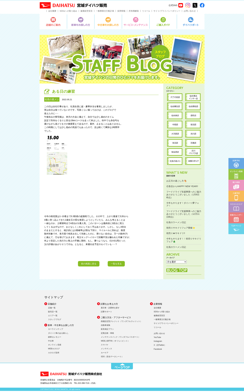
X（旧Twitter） (160, 346)
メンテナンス (106, 350)
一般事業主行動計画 (105, 12)
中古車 (51, 342)
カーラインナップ (55, 330)
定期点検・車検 (107, 334)
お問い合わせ (190, 12)
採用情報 (121, 12)
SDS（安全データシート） (112, 357)
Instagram (158, 342)
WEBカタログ (54, 350)
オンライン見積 (54, 346)
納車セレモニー (54, 338)
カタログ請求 (53, 354)
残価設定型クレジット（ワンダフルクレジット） (121, 322)
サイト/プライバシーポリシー (166, 12)
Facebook (158, 350)
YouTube (157, 338)
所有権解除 (134, 12)
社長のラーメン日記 (176, 223)
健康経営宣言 (86, 12)
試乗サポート (106, 313)
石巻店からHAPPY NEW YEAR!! (182, 187)
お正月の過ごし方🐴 (176, 182)
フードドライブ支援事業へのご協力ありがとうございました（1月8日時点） (183, 196)
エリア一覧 (52, 317)
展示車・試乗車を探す (110, 309)
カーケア (104, 354)
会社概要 (52, 12)
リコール (146, 12)
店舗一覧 (52, 309)
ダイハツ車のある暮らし (58, 334)
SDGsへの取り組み (68, 12)
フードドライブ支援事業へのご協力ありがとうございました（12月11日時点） (183, 215)
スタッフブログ (54, 320)
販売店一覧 (52, 313)
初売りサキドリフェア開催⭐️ (180, 228)
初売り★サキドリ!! (175, 234)
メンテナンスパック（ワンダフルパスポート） (120, 338)
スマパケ (104, 346)
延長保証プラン (107, 330)
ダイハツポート (190, 22)
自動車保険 (105, 326)
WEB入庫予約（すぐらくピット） (115, 342)
